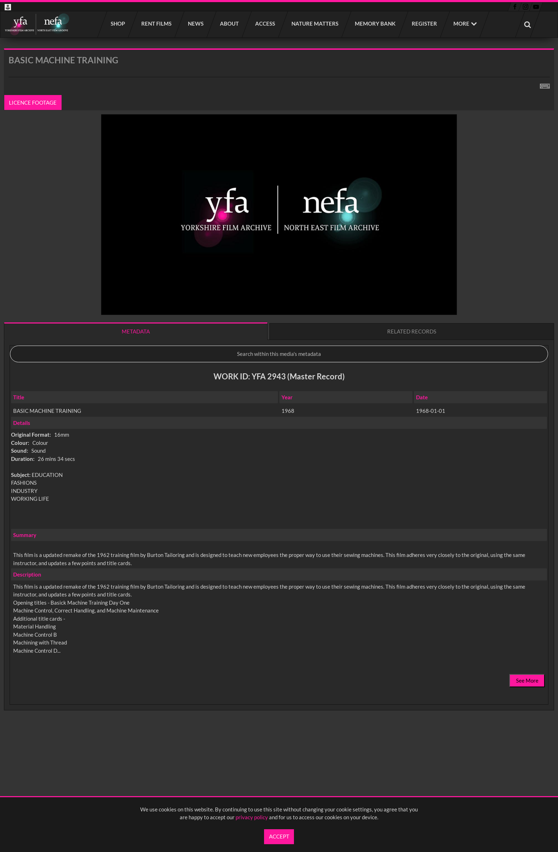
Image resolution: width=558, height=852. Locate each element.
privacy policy (252, 817)
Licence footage (33, 102)
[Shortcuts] (545, 84)
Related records (411, 331)
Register (424, 23)
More (461, 23)
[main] (279, 398)
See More (527, 680)
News (196, 23)
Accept (279, 836)
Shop (118, 23)
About (229, 23)
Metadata (136, 331)
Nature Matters (315, 23)
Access (265, 23)
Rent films (157, 23)
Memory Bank (375, 23)
